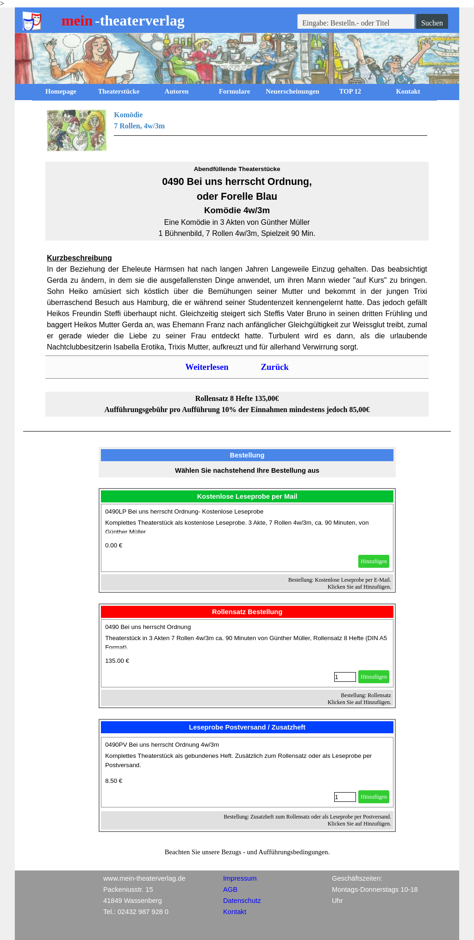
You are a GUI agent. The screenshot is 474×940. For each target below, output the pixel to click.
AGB (230, 889)
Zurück (275, 367)
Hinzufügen (374, 561)
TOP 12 (350, 91)
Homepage (60, 91)
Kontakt (408, 91)
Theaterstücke (119, 91)
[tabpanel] (237, 130)
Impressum (239, 878)
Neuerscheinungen (292, 91)
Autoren (177, 91)
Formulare (234, 91)
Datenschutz (242, 900)
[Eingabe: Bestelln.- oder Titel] (356, 23)
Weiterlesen (206, 367)
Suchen (432, 23)
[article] (247, 538)
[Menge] (345, 677)
